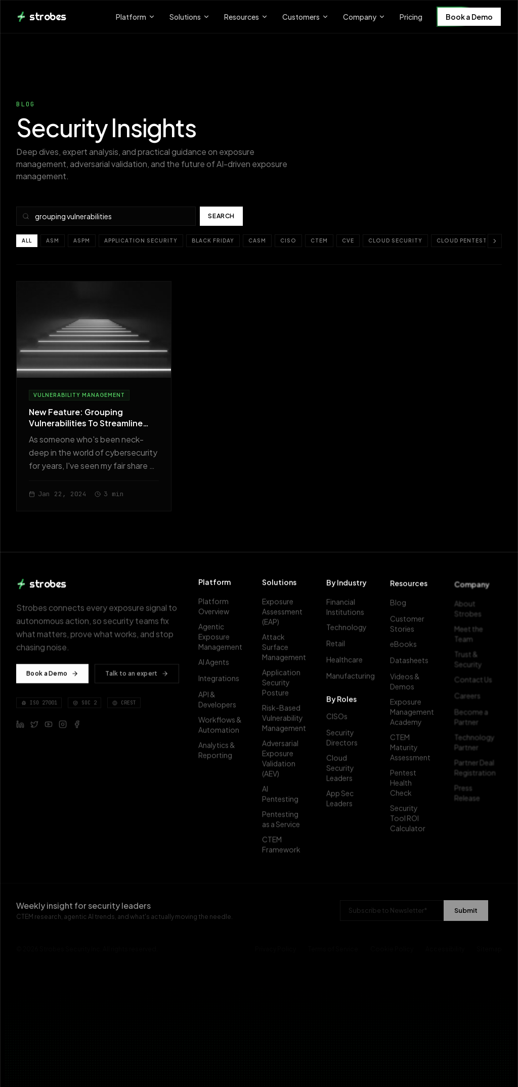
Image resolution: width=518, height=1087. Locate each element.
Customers (305, 16)
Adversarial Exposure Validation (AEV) (285, 765)
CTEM (319, 240)
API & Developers (221, 703)
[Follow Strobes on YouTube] (49, 728)
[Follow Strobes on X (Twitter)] (34, 728)
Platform (135, 16)
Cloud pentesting (467, 240)
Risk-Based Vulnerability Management (287, 724)
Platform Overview (221, 610)
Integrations (221, 682)
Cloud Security (395, 240)
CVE (348, 240)
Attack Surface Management (287, 653)
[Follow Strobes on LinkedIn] (20, 728)
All (27, 240)
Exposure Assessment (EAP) (285, 618)
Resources (246, 16)
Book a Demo (469, 16)
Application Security (141, 240)
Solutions (189, 16)
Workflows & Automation (221, 729)
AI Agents (216, 666)
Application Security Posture (285, 689)
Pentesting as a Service (285, 825)
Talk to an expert (136, 677)
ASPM (81, 240)
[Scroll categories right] (495, 241)
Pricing (411, 16)
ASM (52, 240)
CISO (288, 240)
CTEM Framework (285, 851)
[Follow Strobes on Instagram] (63, 728)
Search (221, 216)
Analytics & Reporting (221, 754)
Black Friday (213, 240)
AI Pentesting (285, 800)
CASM (257, 240)
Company (364, 16)
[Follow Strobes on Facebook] (77, 728)
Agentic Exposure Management (223, 641)
